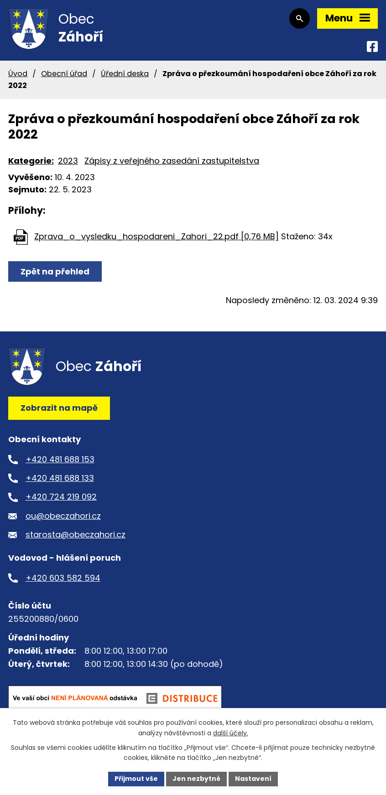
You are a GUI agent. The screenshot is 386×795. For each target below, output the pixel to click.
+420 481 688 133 (60, 478)
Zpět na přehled (55, 271)
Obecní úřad (64, 73)
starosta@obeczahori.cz (75, 534)
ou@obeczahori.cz (63, 515)
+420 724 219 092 (61, 496)
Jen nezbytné (196, 778)
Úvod (17, 73)
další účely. (230, 733)
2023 (68, 160)
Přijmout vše (136, 778)
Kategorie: (31, 160)
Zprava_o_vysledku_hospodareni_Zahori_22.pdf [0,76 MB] (156, 236)
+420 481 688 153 (60, 459)
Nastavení (253, 778)
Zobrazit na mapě (59, 407)
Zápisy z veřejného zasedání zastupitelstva (171, 160)
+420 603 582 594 (63, 577)
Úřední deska (125, 73)
